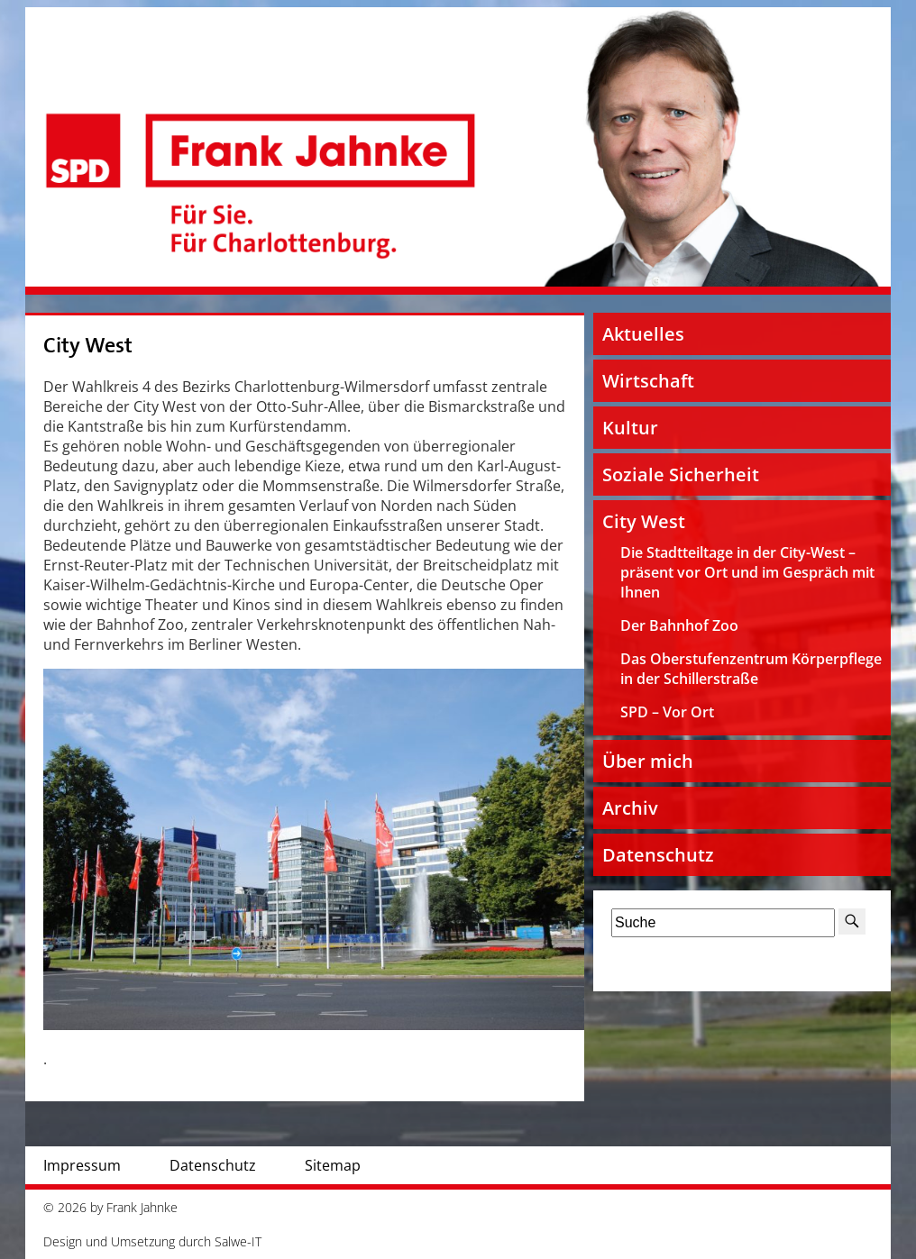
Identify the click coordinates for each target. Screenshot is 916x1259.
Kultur (630, 427)
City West (88, 346)
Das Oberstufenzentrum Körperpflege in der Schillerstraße (751, 669)
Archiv (630, 808)
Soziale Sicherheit (680, 474)
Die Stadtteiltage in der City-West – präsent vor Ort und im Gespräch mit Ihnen (747, 572)
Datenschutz (658, 855)
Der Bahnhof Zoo (679, 625)
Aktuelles (643, 334)
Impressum (82, 1165)
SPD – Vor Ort (667, 712)
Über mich (647, 761)
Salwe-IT (238, 1241)
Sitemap (333, 1165)
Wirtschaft (648, 381)
